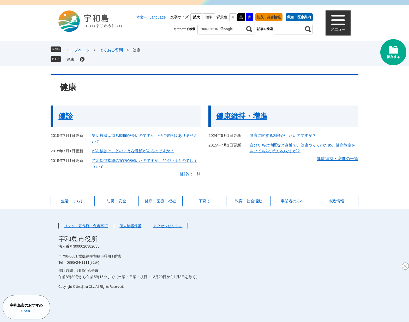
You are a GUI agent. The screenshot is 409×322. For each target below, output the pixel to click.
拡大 (196, 17)
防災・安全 (116, 201)
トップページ (78, 50)
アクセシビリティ (167, 226)
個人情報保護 (130, 226)
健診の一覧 (190, 174)
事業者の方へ (292, 201)
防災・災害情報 (269, 17)
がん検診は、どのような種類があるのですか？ (133, 151)
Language (157, 17)
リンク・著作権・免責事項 (86, 226)
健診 (65, 116)
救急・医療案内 (299, 17)
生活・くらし (72, 201)
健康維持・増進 (241, 116)
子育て (204, 201)
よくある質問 (111, 50)
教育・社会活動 (248, 201)
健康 (70, 59)
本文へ (141, 17)
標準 (209, 17)
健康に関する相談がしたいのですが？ (283, 135)
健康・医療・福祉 (160, 201)
